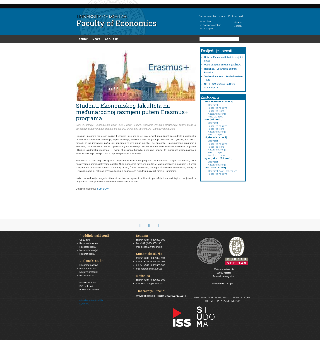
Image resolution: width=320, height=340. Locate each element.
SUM (196, 297)
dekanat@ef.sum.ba (151, 246)
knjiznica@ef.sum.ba (152, 283)
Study (83, 39)
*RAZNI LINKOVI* (230, 301)
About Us (112, 39)
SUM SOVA (103, 188)
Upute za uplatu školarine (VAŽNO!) (222, 64)
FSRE (236, 297)
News (96, 39)
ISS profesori (86, 286)
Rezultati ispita (215, 116)
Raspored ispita (216, 110)
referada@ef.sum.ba (151, 268)
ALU (210, 297)
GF (206, 301)
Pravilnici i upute (216, 155)
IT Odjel (229, 283)
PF (218, 301)
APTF (203, 297)
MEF (212, 301)
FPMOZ (227, 297)
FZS (243, 297)
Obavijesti (213, 105)
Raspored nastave (217, 107)
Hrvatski (238, 22)
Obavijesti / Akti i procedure (222, 171)
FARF (218, 297)
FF (248, 297)
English (238, 26)
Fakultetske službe (89, 289)
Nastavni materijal (217, 113)
